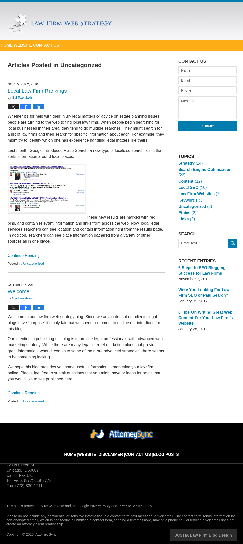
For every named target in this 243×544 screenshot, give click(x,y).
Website (53, 45)
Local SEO (191, 182)
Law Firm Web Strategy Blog (59, 23)
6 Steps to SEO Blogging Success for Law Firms (200, 265)
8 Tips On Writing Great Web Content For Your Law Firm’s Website (204, 312)
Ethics (187, 207)
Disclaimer (114, 450)
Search (232, 238)
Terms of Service (133, 506)
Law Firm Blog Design (213, 535)
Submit (207, 126)
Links (186, 213)
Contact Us (96, 45)
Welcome (18, 291)
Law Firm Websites (198, 188)
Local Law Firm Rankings (37, 91)
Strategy (189, 163)
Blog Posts (163, 450)
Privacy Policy (101, 506)
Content (189, 176)
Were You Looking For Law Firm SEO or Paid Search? (207, 287)
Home (17, 45)
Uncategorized (33, 263)
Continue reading (24, 255)
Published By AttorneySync (205, 21)
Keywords (190, 194)
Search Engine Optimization (207, 169)
